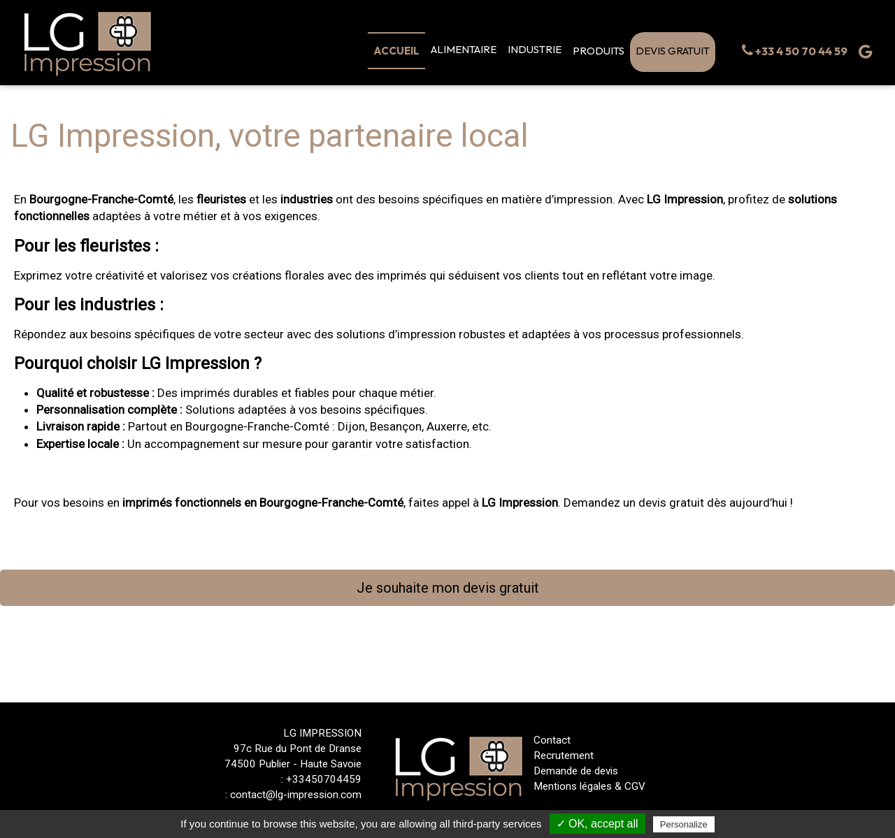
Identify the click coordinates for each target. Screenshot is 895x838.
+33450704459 (323, 779)
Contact (552, 740)
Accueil (396, 50)
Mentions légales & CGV (589, 786)
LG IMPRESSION (322, 733)
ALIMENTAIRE (463, 49)
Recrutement (564, 755)
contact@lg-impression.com (295, 794)
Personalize (684, 824)
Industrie (534, 49)
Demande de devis (576, 771)
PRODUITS (598, 50)
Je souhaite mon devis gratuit (448, 587)
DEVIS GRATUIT (673, 50)
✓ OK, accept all (597, 824)
